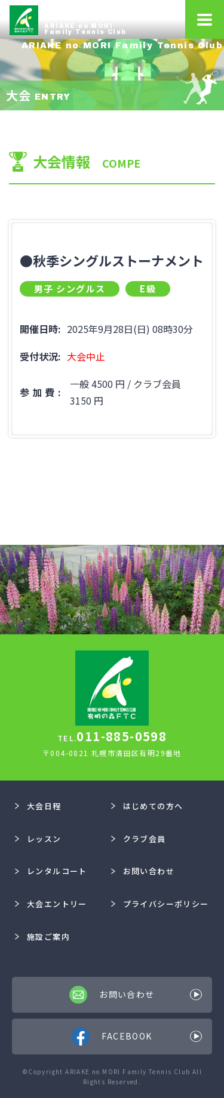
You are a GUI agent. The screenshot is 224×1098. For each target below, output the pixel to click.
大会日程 (38, 806)
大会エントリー (51, 903)
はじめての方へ (147, 806)
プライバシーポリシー (160, 903)
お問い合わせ (142, 871)
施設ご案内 (42, 936)
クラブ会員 (138, 838)
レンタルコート (51, 871)
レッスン (38, 838)
